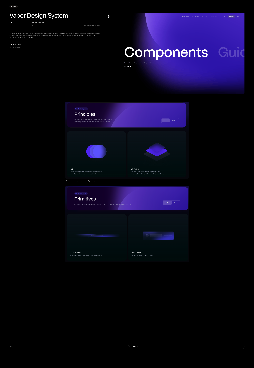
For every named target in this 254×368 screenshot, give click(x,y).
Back (13, 7)
